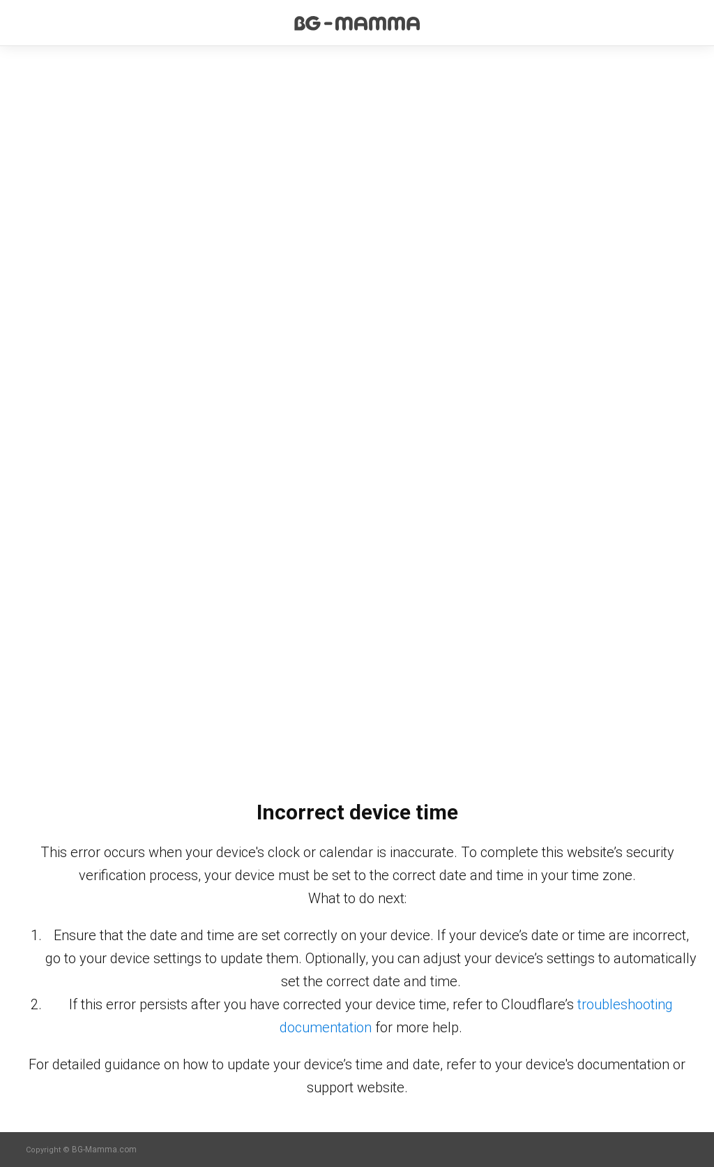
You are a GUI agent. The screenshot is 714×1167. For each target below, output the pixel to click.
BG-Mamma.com (104, 1149)
